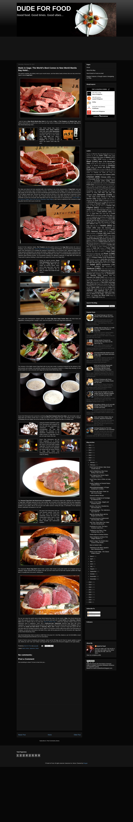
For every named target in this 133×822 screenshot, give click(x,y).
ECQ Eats (91, 202)
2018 (90, 582)
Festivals (109, 205)
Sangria (88, 266)
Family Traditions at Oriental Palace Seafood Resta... (100, 484)
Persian (111, 250)
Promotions (111, 257)
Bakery (108, 157)
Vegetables (90, 290)
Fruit (88, 219)
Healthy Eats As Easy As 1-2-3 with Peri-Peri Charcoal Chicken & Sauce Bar (104, 329)
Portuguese (89, 255)
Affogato (88, 153)
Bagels (102, 157)
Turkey (88, 289)
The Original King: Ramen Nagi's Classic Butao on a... (99, 475)
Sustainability (105, 279)
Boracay (110, 163)
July (91, 566)
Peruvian (89, 251)
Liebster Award (111, 235)
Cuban (106, 189)
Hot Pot (95, 226)
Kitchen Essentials (91, 233)
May (91, 561)
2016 (90, 457)
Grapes (111, 220)
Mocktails (103, 243)
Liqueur (107, 237)
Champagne (90, 174)
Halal (94, 222)
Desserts (101, 194)
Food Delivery (102, 211)
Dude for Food (28, 646)
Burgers (89, 169)
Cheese (108, 174)
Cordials (113, 187)
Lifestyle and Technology (95, 237)
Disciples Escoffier (102, 198)
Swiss (111, 279)
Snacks (113, 270)
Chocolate (91, 179)
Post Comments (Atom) (53, 740)
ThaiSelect (89, 285)
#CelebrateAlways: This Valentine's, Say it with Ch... (100, 510)
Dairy (103, 192)
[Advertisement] (61, 48)
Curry (95, 192)
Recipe (105, 261)
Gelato (110, 219)
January (92, 462)
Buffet (108, 167)
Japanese (32, 648)
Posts (90, 612)
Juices (104, 231)
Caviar (103, 172)
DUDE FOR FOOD (44, 8)
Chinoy (113, 177)
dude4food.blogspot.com (105, 668)
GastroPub (103, 218)
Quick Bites (104, 259)
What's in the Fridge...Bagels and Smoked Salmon (99, 502)
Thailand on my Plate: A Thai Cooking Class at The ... (98, 531)
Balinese (89, 159)
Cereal (110, 172)
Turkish (96, 289)
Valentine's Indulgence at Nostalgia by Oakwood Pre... (100, 498)
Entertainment (111, 202)
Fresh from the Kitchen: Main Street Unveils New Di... (100, 467)
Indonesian (108, 228)
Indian (99, 228)
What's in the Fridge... (98, 293)
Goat (100, 220)
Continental (89, 188)
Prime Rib (98, 255)
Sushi (97, 279)
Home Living (101, 223)
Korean (100, 233)
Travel (93, 287)
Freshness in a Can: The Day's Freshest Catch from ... (99, 527)
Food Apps (102, 210)
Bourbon (96, 165)
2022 (90, 592)
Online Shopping (103, 246)
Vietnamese (97, 292)
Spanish (93, 275)
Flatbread (102, 207)
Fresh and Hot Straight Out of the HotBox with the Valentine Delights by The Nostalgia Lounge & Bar (104, 393)
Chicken (90, 177)
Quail (98, 259)
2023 (90, 594)
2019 (90, 584)
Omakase (94, 246)
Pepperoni (103, 249)
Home (50, 735)
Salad (92, 264)
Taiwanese (96, 280)
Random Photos (94, 261)
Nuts (88, 246)
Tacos (88, 280)
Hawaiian (106, 222)
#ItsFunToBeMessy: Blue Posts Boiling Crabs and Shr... (99, 471)
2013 (90, 450)
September (93, 571)
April (91, 559)
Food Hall (105, 213)
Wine (103, 295)
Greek (88, 222)
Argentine (89, 155)
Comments (91, 615)
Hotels (27, 648)
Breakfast (111, 165)
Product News (97, 257)
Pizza (108, 251)
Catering (96, 172)
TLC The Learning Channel (100, 285)
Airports (104, 154)
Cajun (112, 169)
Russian (108, 262)
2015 (90, 455)
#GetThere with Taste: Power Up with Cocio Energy (99, 492)
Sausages (97, 266)
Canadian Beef (109, 170)
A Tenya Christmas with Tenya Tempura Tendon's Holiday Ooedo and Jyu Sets (104, 381)
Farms (102, 205)
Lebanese (93, 235)
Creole (94, 189)
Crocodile (100, 189)
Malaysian (96, 238)
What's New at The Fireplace (42, 248)
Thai (111, 284)
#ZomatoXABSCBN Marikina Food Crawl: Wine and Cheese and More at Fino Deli (104, 354)
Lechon (100, 235)
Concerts (111, 186)
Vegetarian (101, 290)
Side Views (94, 270)
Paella (94, 248)
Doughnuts (89, 200)
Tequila (99, 284)
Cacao (102, 169)
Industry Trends (90, 229)
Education (99, 202)
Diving (111, 198)
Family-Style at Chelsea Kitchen (99, 534)
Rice (96, 262)
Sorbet (102, 272)
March (92, 556)
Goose (106, 220)
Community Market (101, 186)
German (89, 220)
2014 (90, 452)
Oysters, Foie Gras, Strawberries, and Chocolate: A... (99, 506)
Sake (113, 262)
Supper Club (91, 279)
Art (94, 155)
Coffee (108, 181)
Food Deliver (92, 211)
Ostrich (111, 246)
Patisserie (96, 249)
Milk (112, 241)
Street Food (112, 277)
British (92, 167)
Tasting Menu (96, 282)
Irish (97, 229)
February (93, 465)
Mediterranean (102, 240)
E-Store (113, 200)
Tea (102, 282)
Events (98, 204)
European (90, 204)
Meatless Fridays (91, 240)
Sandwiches (106, 265)
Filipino (90, 207)
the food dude (101, 663)
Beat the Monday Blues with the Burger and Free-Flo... (99, 515)
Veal (106, 289)
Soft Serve (96, 272)
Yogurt (93, 297)
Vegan (111, 289)
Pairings (102, 248)
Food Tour (106, 215)
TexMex (105, 284)
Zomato (100, 297)
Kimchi (111, 231)
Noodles (109, 244)
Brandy (103, 165)
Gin (95, 220)
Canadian (102, 170)
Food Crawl (112, 210)
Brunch (100, 167)
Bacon (95, 157)
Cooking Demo (105, 188)
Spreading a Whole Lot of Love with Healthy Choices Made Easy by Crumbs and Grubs (104, 406)
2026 (90, 602)
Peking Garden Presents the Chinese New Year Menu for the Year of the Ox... (103, 341)
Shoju (88, 270)
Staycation (90, 277)
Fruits (94, 219)
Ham (99, 222)
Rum (102, 262)
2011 (90, 445)
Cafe (107, 169)
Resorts (112, 261)
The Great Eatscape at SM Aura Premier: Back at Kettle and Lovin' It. (104, 316)
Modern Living (111, 243)
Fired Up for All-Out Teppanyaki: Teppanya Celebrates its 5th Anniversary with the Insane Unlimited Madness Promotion (103, 368)
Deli (110, 192)
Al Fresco (111, 153)
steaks (105, 277)
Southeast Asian (100, 273)
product (88, 257)
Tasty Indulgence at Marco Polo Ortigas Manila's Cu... (99, 537)
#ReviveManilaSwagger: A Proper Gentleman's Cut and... (99, 488)
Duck (96, 200)
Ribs (90, 262)
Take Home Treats (107, 280)
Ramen (113, 259)
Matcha (111, 238)
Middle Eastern (103, 241)
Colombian (104, 182)
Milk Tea (89, 243)
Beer (100, 161)
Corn (89, 189)
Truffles (110, 287)
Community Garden (99, 184)
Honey (108, 223)
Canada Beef (95, 170)
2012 (90, 447)
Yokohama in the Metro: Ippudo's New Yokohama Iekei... (99, 548)
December (93, 579)
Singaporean (104, 270)
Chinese (103, 177)
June (91, 564)
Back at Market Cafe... (50, 621)
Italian (113, 230)
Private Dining (108, 255)
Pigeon (96, 251)
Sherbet (111, 268)
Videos (110, 290)
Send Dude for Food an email (95, 73)
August (92, 569)
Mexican (112, 240)
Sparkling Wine (107, 275)
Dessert (89, 195)
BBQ (110, 159)
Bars (95, 159)
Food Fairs (95, 213)
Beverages (111, 161)
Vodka (106, 292)
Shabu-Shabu (104, 268)
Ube (101, 289)
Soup (106, 272)
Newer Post (22, 735)
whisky (96, 295)
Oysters (88, 248)
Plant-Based (90, 254)
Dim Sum (92, 197)
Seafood (90, 268)
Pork (106, 253)
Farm (107, 204)
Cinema (102, 179)
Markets (104, 238)
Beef (23, 648)
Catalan (88, 172)
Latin (88, 235)
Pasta (108, 248)
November (93, 576)
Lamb (109, 233)
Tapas (88, 282)
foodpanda (94, 217)
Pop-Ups (97, 254)
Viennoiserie (89, 292)
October (92, 574)
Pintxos (102, 251)
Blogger (85, 763)
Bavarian (104, 159)
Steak (37, 648)
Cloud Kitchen (109, 179)
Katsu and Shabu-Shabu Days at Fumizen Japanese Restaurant (103, 417)
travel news (102, 287)
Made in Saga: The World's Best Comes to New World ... (99, 541)
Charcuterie (99, 174)
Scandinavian (109, 266)
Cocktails (97, 181)
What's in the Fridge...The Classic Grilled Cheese (99, 552)
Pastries (89, 250)
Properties (92, 259)
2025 (90, 599)
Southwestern (111, 273)
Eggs (105, 202)
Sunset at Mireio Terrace (97, 495)
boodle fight (94, 163)
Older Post (77, 735)
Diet (114, 194)
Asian (101, 155)
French (110, 217)
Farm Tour (95, 205)
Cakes (88, 171)
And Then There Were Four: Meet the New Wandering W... (99, 523)
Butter (98, 169)
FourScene (102, 217)
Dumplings (106, 200)
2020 (90, 587)
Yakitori (88, 297)
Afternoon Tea (96, 154)
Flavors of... (110, 208)
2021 (90, 589)
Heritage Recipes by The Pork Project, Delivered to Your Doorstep (104, 428)
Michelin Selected (93, 241)
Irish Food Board (105, 229)
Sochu (90, 272)
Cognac (89, 183)
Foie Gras (93, 210)
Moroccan (98, 244)
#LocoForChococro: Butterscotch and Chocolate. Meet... (99, 519)
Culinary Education (102, 191)
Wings (111, 295)
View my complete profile (94, 655)
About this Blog (91, 70)
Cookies (97, 188)
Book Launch (102, 163)
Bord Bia (89, 165)
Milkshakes (96, 243)
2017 (90, 460)
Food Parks (98, 215)
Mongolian (90, 244)
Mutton (103, 244)
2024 (90, 597)
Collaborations (96, 183)
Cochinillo (89, 181)
